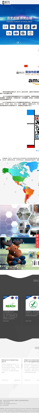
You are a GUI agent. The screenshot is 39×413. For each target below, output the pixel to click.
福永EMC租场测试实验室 (22, 411)
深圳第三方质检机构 (10, 411)
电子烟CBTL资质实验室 (25, 408)
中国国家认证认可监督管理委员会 (15, 410)
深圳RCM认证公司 (28, 410)
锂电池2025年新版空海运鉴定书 (12, 408)
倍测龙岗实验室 (35, 408)
